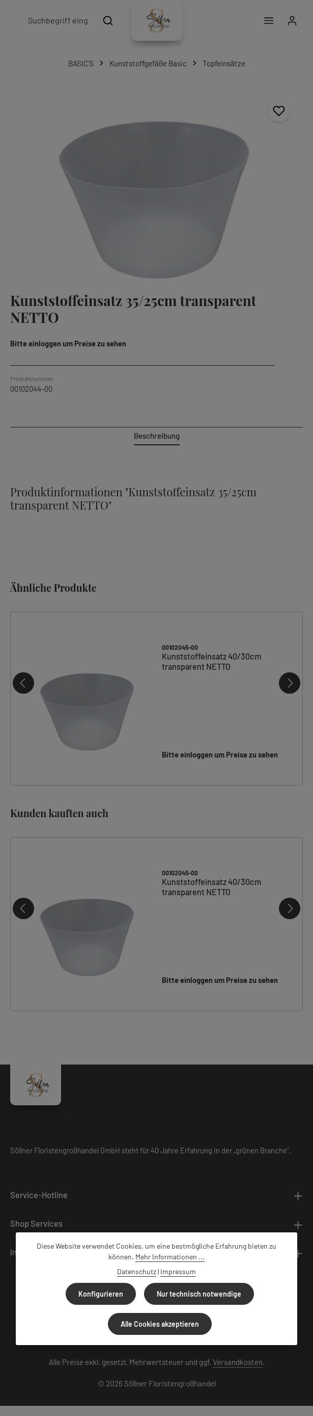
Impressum (178, 1271)
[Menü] (268, 21)
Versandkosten (238, 1362)
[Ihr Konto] (292, 21)
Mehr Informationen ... (170, 1256)
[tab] (157, 436)
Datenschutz (136, 1271)
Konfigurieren (100, 1293)
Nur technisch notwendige (199, 1293)
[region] (156, 184)
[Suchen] (108, 20)
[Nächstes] (289, 683)
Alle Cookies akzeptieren (160, 1324)
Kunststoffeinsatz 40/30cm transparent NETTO (211, 661)
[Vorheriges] (23, 683)
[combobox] (57, 20)
